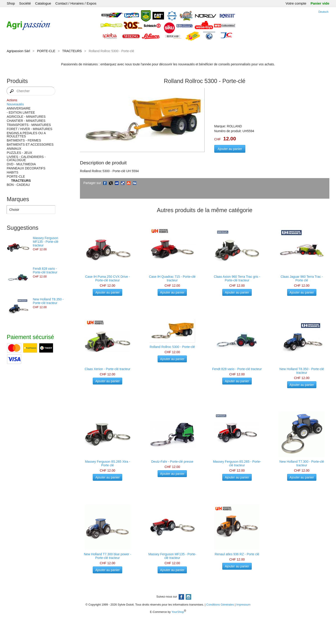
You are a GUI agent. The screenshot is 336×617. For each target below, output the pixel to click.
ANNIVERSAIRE (18, 108)
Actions (12, 100)
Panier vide (319, 3)
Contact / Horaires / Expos (75, 3)
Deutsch (323, 11)
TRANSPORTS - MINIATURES (29, 124)
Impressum (243, 604)
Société (25, 3)
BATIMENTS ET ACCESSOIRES (30, 144)
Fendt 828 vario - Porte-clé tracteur (45, 270)
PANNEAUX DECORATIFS (26, 168)
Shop (11, 3)
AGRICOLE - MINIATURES (26, 116)
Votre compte (296, 3)
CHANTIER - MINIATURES (26, 120)
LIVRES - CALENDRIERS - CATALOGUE (26, 158)
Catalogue (43, 3)
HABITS (12, 172)
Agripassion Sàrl (18, 51)
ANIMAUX (14, 148)
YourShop (178, 612)
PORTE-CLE (46, 51)
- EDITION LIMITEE (21, 112)
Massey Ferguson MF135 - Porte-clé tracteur (45, 241)
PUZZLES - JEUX (19, 152)
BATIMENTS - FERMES (24, 140)
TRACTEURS (72, 51)
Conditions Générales (220, 604)
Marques (18, 199)
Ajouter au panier (230, 149)
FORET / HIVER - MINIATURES (29, 129)
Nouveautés (15, 104)
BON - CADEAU (18, 184)
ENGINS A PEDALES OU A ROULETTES (26, 134)
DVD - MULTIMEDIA (21, 164)
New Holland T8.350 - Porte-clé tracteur (48, 301)
